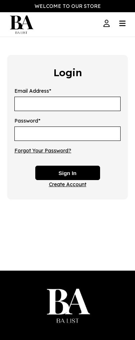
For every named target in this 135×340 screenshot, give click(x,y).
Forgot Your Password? (42, 150)
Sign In (68, 173)
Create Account (67, 184)
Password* (27, 121)
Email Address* (32, 91)
